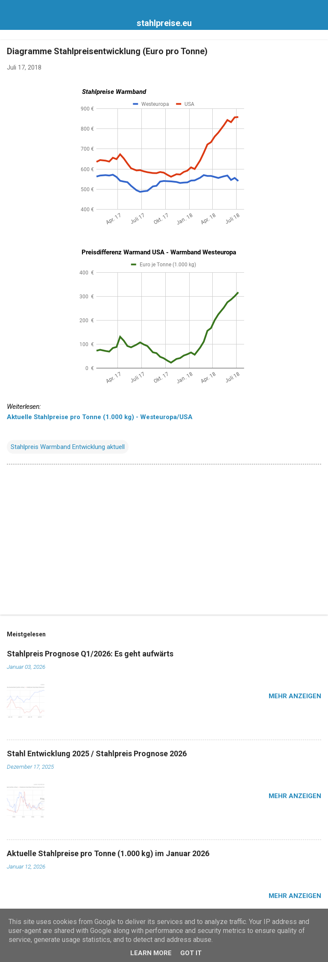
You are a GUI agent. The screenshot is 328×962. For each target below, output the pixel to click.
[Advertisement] (164, 541)
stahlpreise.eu (164, 23)
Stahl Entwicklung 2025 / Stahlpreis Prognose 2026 (97, 753)
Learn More (151, 953)
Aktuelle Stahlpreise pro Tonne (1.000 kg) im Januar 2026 (108, 853)
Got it (191, 953)
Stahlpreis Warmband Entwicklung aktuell (68, 447)
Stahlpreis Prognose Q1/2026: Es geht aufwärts (90, 653)
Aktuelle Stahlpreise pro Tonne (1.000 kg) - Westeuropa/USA (100, 417)
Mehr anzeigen (295, 696)
